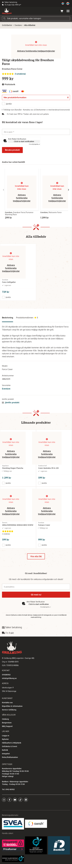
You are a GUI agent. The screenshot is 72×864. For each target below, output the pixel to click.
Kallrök (5, 750)
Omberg (5, 719)
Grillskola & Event (9, 746)
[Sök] (36, 18)
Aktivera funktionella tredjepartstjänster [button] (36, 51)
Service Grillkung (9, 710)
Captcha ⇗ (34, 144)
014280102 (6, 675)
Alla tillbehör (29, 25)
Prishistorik (8, 84)
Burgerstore (7, 723)
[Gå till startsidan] (7, 11)
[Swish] (36, 823)
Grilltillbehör (7, 25)
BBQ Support (7, 726)
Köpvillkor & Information (12, 706)
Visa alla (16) (36, 556)
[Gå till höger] (69, 190)
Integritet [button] (6, 754)
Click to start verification (24, 141)
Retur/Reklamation (10, 757)
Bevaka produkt (12, 150)
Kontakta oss (7, 702)
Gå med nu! (36, 594)
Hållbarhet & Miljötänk (11, 743)
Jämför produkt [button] (10, 402)
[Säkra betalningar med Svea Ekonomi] (13, 823)
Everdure (18, 25)
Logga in (5, 735)
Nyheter (5, 739)
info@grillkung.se (9, 678)
